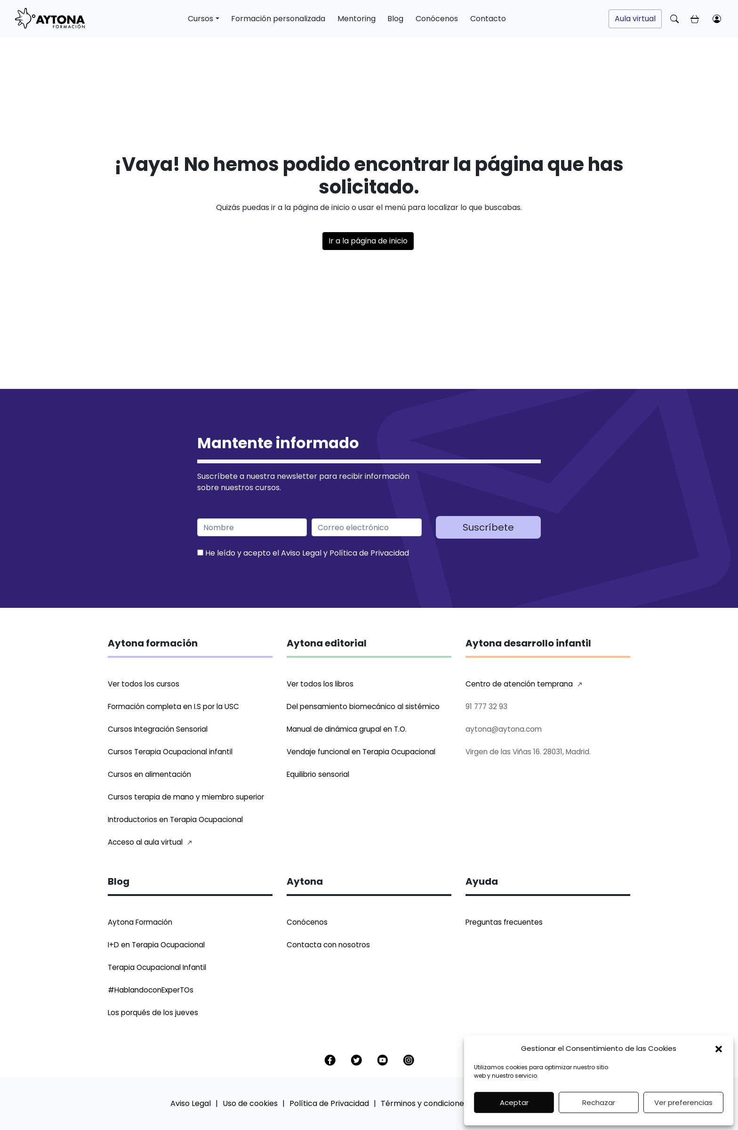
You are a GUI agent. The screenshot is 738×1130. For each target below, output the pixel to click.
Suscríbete (488, 527)
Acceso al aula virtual (145, 842)
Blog (395, 18)
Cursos (200, 18)
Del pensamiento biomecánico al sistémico (363, 706)
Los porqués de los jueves (153, 1012)
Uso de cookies (250, 1103)
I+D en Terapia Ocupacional (156, 945)
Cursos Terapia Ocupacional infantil (170, 752)
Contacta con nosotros (328, 945)
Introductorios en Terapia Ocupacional (175, 819)
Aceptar (514, 1102)
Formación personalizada (278, 18)
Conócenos (437, 18)
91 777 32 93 (486, 706)
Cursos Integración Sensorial (158, 729)
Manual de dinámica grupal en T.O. (347, 729)
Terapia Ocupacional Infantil (157, 967)
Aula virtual (635, 18)
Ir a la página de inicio (368, 240)
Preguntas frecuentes (504, 922)
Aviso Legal (301, 553)
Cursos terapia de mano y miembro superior (186, 797)
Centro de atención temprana (519, 684)
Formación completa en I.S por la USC (173, 706)
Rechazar (598, 1102)
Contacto (488, 18)
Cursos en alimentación (149, 774)
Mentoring (356, 18)
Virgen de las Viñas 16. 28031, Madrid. (528, 752)
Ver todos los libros (320, 684)
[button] (718, 1048)
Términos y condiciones (424, 1103)
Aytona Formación (140, 922)
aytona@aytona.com (503, 729)
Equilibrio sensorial (318, 774)
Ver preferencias (683, 1102)
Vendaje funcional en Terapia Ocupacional (361, 752)
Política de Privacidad (369, 553)
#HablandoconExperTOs (150, 990)
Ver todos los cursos (143, 684)
